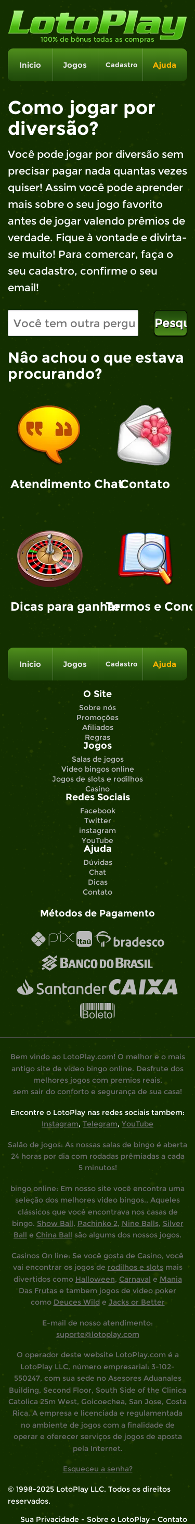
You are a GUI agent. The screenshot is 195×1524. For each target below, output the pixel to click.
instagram (97, 830)
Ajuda (164, 65)
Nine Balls (140, 1223)
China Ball (54, 1235)
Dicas (98, 882)
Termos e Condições (145, 606)
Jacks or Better (137, 1302)
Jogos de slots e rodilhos (97, 779)
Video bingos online (97, 769)
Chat (97, 872)
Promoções (97, 717)
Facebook (97, 810)
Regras (97, 737)
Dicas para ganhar (50, 606)
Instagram (60, 1124)
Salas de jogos (98, 759)
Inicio (30, 65)
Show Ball (55, 1223)
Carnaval (135, 1279)
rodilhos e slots (135, 1267)
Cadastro (120, 65)
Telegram (100, 1124)
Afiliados (97, 727)
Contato (145, 484)
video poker (154, 1290)
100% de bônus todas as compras (97, 39)
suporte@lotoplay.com (97, 1334)
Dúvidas (97, 862)
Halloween (95, 1279)
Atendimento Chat (50, 484)
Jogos (75, 65)
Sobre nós (97, 707)
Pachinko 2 (97, 1223)
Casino (97, 788)
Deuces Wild (77, 1302)
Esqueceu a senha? (98, 1468)
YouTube (97, 840)
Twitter (97, 820)
